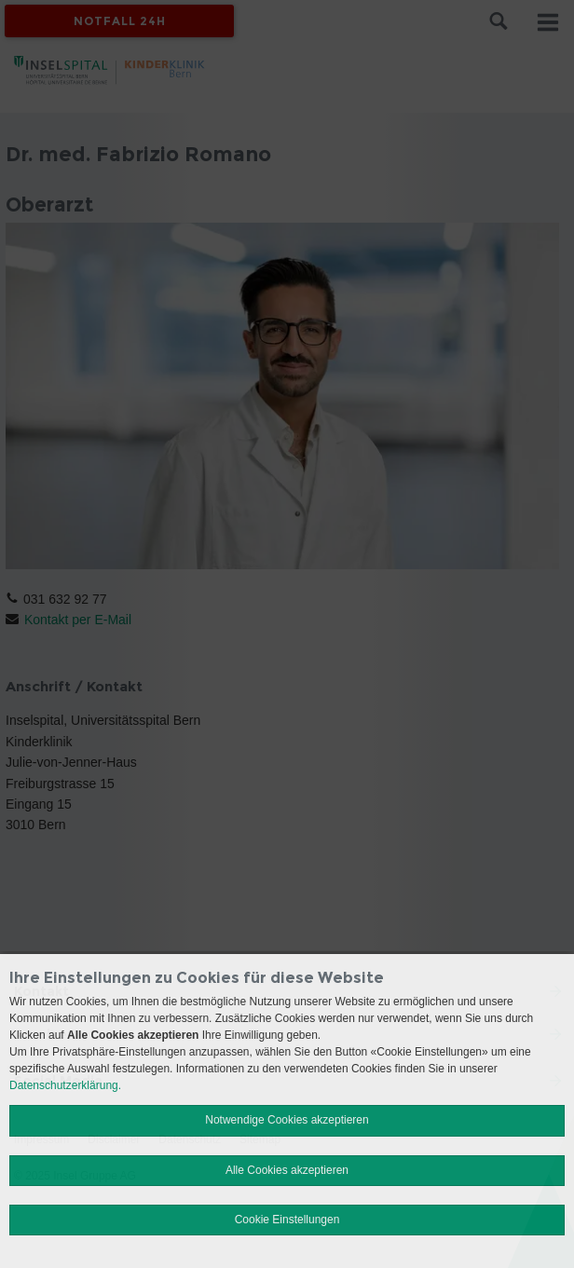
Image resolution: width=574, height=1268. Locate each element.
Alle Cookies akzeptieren (287, 1170)
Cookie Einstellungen (287, 1219)
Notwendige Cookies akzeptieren (286, 1119)
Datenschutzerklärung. (65, 1085)
